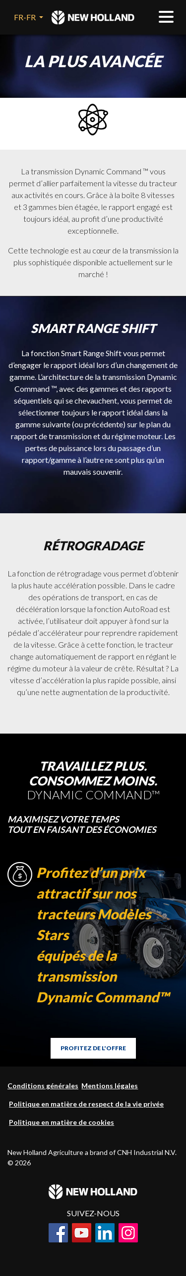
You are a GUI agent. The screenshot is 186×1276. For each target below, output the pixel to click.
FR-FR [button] (25, 17)
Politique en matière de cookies (61, 1122)
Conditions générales (42, 1085)
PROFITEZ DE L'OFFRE (93, 1048)
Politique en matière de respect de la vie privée (86, 1104)
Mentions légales (109, 1085)
